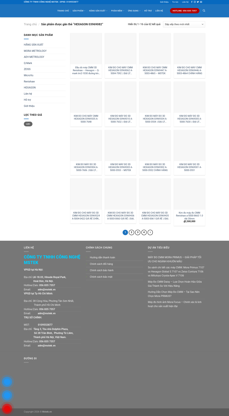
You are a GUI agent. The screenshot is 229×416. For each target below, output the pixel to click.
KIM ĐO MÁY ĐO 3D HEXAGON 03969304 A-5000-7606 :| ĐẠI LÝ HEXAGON (86, 167)
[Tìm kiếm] (204, 11)
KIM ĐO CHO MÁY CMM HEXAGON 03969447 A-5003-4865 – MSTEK (155, 70)
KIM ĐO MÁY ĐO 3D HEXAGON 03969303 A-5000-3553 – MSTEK (120, 167)
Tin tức (175, 2)
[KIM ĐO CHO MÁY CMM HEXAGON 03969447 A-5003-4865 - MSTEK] (155, 48)
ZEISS (27, 69)
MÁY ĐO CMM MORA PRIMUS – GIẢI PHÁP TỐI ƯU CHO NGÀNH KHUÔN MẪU (174, 259)
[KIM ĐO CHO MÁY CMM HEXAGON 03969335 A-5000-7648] (86, 97)
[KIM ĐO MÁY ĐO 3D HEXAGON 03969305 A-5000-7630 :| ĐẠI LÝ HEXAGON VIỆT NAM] (189, 97)
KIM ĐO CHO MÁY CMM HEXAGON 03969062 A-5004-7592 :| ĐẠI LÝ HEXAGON (120, 70)
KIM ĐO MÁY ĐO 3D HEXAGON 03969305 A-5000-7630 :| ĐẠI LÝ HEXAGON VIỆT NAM (189, 119)
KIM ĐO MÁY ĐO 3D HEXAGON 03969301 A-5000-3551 (189, 167)
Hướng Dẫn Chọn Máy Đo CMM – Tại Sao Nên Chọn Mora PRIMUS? (174, 294)
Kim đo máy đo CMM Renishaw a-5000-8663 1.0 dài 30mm (189, 215)
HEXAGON (30, 87)
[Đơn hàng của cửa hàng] (184, 24)
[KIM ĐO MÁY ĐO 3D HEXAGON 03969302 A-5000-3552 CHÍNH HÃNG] (155, 145)
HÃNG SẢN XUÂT (33, 44)
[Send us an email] (201, 2)
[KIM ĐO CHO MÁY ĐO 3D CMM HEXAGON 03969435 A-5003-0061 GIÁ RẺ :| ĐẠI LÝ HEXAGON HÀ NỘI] (155, 194)
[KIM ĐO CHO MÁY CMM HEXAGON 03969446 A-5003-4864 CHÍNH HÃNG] (189, 48)
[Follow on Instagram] (195, 2)
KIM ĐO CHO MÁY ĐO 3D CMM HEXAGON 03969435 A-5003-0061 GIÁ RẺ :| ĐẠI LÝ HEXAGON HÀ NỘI (155, 215)
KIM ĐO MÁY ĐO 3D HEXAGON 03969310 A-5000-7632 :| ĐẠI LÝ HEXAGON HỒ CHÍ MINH (120, 119)
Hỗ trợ (148, 11)
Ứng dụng (134, 10)
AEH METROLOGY (34, 56)
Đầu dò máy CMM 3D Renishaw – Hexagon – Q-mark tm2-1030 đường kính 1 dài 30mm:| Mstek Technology (86, 70)
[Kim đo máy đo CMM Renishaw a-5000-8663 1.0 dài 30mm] (189, 194)
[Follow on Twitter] (198, 2)
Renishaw (29, 81)
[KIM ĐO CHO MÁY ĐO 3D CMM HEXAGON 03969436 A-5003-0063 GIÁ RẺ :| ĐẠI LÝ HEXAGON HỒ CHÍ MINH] (120, 194)
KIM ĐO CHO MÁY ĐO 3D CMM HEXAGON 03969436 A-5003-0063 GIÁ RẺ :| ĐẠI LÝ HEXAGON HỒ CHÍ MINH (121, 215)
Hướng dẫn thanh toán (102, 257)
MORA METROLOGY (35, 50)
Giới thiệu (164, 2)
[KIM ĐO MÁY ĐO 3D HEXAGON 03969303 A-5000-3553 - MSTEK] (120, 145)
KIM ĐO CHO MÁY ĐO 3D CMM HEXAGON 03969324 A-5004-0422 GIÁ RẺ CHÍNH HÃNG (86, 215)
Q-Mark (28, 63)
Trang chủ (63, 11)
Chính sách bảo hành (102, 270)
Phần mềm (117, 10)
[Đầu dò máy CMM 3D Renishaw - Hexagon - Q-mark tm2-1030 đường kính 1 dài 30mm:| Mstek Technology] (86, 48)
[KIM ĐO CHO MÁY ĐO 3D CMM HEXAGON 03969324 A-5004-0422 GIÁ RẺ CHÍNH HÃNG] (86, 194)
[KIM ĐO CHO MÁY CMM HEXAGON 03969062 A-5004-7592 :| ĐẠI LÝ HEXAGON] (120, 48)
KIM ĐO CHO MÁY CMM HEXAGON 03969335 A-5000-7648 (86, 119)
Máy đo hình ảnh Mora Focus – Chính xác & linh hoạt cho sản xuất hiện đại (174, 304)
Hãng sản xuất (98, 10)
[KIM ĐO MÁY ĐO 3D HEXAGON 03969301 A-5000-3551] (189, 145)
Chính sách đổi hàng (101, 263)
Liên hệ (185, 2)
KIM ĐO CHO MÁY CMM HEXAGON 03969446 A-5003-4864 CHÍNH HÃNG (189, 70)
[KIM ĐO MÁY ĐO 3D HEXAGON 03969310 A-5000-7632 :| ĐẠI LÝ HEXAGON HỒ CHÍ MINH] (120, 97)
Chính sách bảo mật (101, 276)
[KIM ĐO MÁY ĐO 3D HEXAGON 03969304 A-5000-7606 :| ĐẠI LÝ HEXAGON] (86, 145)
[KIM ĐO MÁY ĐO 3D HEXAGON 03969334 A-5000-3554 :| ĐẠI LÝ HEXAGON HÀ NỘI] (155, 97)
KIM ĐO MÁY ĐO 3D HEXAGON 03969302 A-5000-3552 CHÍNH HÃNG (155, 167)
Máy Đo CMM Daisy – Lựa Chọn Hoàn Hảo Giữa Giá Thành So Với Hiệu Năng (175, 283)
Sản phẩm (79, 10)
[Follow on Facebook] (192, 2)
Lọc (28, 124)
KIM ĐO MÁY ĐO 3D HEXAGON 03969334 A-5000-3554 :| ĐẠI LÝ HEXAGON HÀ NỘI (155, 119)
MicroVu (28, 75)
